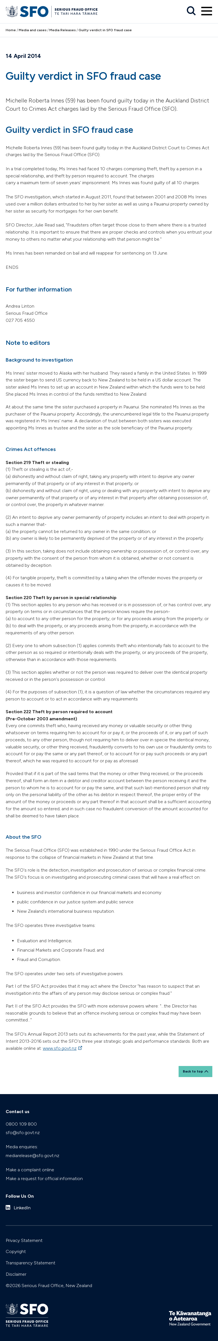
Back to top (193, 1071)
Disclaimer (16, 1274)
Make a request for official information (44, 1178)
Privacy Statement (24, 1240)
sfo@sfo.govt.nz (23, 1132)
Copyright (16, 1251)
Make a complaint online (30, 1169)
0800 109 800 (21, 1124)
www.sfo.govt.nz (60, 1048)
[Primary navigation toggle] (206, 11)
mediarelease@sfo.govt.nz (32, 1155)
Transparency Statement (30, 1263)
